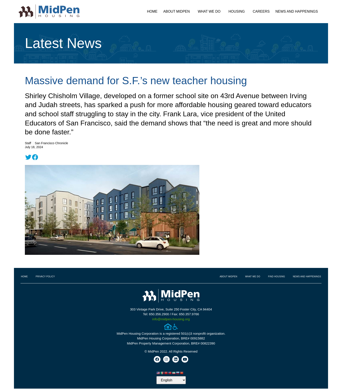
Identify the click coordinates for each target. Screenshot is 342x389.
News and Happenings (297, 11)
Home (152, 11)
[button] (28, 157)
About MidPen (177, 11)
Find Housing (276, 276)
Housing (238, 11)
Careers (261, 11)
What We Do (210, 11)
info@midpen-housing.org (171, 319)
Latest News (63, 43)
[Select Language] (171, 381)
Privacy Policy (45, 276)
